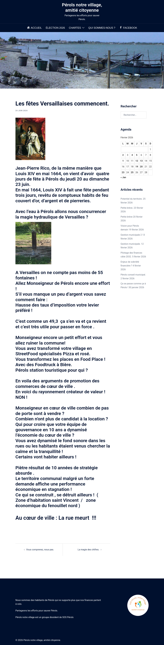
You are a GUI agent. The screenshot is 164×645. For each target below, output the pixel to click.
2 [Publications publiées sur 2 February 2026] (123, 155)
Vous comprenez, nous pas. (40, 549)
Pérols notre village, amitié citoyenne (82, 7)
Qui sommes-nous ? (101, 27)
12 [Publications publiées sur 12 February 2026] (136, 160)
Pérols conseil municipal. (133, 274)
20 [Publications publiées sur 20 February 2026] (141, 166)
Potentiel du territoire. (131, 198)
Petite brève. (127, 208)
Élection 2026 (55, 27)
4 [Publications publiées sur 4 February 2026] (132, 155)
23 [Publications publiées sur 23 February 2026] (123, 172)
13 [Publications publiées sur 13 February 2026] (141, 160)
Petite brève (127, 216)
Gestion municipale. (131, 244)
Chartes (75, 27)
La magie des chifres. (88, 549)
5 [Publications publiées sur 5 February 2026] (136, 155)
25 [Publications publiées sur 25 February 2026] (132, 172)
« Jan (123, 177)
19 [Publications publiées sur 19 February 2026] (136, 166)
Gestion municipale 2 (131, 235)
